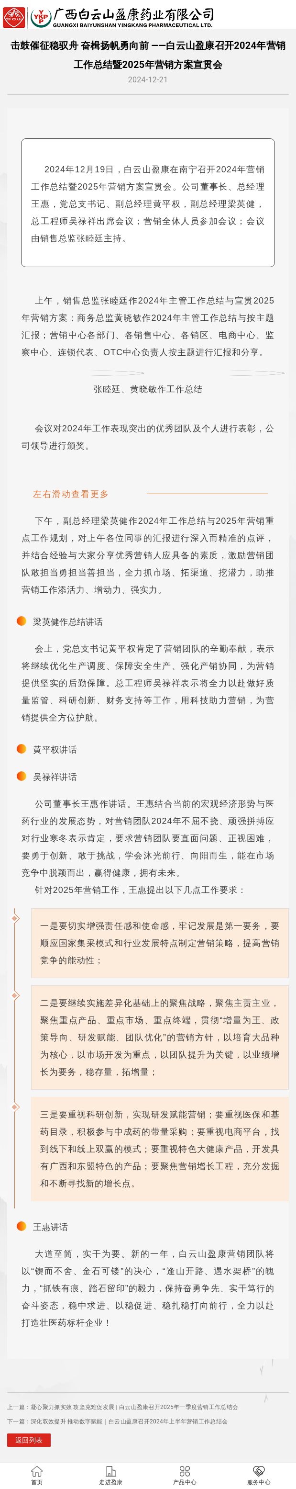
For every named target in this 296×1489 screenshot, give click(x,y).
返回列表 (29, 1440)
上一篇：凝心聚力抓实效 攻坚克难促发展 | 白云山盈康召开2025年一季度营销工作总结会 (122, 1407)
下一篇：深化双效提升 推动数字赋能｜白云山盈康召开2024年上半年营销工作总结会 (117, 1421)
